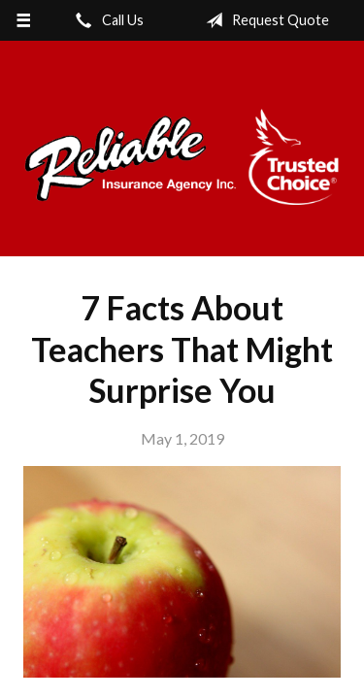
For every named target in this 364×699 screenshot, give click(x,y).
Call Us (106, 20)
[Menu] (24, 20)
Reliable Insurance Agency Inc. (182, 157)
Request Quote (263, 20)
